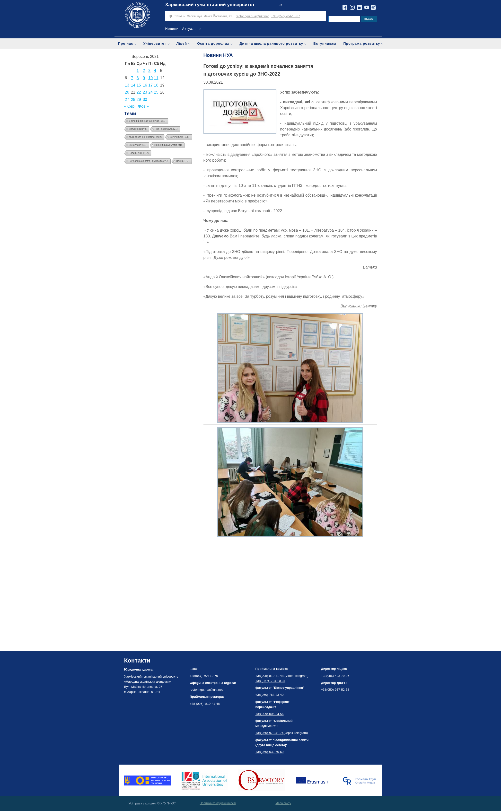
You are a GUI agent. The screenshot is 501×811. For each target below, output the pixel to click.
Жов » (143, 106)
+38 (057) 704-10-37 (285, 16)
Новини (172, 29)
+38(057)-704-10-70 (204, 676)
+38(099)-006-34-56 (269, 714)
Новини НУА (218, 55)
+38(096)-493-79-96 (335, 676)
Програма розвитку (361, 43)
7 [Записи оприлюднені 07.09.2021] (132, 78)
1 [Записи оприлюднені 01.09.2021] (138, 71)
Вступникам (324, 43)
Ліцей (181, 43)
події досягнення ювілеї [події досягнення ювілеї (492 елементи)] (145, 137)
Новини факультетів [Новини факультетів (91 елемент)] (168, 145)
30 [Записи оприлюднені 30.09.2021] (145, 99)
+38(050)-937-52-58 (335, 689)
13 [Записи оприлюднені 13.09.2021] (127, 85)
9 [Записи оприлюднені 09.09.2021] (144, 78)
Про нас (125, 43)
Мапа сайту (283, 803)
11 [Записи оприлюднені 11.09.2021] (156, 78)
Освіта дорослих (213, 43)
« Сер (129, 106)
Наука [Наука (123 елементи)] (182, 161)
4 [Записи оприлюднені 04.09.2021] (155, 71)
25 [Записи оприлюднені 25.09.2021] (156, 92)
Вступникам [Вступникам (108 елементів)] (179, 137)
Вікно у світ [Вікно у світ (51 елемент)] (138, 145)
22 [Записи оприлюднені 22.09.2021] (139, 92)
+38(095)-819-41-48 (270, 676)
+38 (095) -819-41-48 (205, 704)
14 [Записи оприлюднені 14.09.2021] (133, 85)
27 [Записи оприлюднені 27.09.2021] (127, 99)
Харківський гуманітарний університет (210, 4)
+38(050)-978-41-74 (269, 733)
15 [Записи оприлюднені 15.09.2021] (139, 85)
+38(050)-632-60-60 (269, 752)
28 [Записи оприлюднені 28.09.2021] (133, 99)
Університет (154, 43)
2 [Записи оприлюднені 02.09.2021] (144, 71)
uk (280, 5)
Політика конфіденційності (218, 803)
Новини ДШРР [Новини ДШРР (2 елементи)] (139, 153)
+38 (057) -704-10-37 (270, 681)
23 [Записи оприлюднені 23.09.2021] (145, 92)
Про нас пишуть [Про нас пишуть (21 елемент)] (166, 129)
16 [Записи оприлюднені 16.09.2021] (145, 85)
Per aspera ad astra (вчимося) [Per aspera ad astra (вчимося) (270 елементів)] (148, 161)
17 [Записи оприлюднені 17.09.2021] (150, 85)
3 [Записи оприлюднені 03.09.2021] (149, 71)
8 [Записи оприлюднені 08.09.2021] (138, 78)
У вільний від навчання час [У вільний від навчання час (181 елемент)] (147, 121)
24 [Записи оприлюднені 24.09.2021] (150, 92)
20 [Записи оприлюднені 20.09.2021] (127, 92)
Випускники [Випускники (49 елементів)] (138, 129)
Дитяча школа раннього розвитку (271, 43)
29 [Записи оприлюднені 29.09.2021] (139, 99)
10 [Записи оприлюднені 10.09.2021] (150, 78)
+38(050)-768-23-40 (269, 695)
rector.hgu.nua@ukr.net (252, 16)
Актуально (191, 29)
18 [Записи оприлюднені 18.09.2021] (156, 85)
